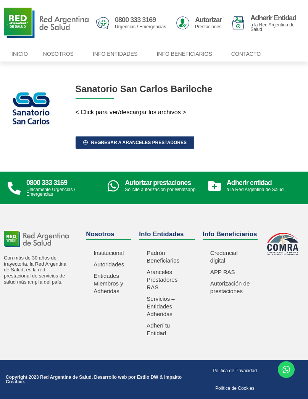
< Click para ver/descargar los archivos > (131, 112)
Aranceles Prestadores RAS (162, 279)
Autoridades (109, 264)
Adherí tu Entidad (158, 329)
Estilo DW (147, 377)
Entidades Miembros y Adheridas (108, 283)
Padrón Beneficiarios (163, 257)
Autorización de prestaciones (230, 287)
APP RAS (222, 272)
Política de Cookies (235, 388)
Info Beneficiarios (186, 54)
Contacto (246, 54)
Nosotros (60, 54)
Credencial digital (224, 257)
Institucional (109, 253)
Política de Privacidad (235, 370)
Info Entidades (117, 54)
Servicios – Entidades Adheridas (160, 306)
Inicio (19, 54)
